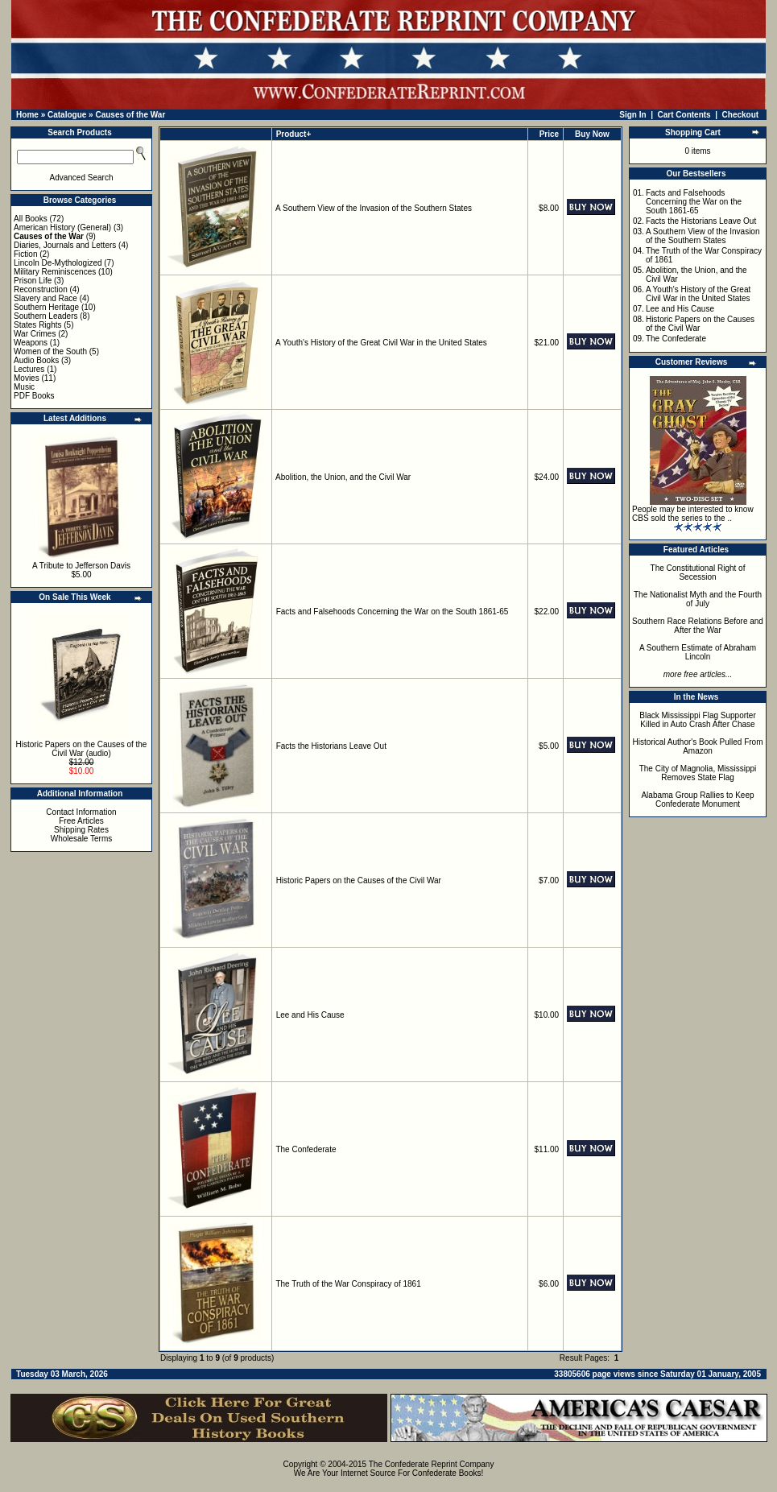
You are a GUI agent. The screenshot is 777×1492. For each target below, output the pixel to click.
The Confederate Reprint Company (431, 1464)
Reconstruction (41, 289)
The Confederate (305, 1149)
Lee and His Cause (310, 1015)
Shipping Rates (81, 829)
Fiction (25, 254)
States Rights (37, 324)
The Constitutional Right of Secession (698, 572)
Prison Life (33, 280)
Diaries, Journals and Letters (65, 245)
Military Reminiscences (55, 271)
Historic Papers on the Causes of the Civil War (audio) (81, 749)
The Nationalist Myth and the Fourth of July (698, 599)
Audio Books (36, 360)
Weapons (31, 342)
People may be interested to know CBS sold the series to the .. (693, 514)
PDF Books (34, 395)
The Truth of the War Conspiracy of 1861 (347, 1283)
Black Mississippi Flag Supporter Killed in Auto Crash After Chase (697, 720)
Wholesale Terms (82, 838)
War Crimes (35, 333)
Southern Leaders (46, 316)
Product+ (294, 134)
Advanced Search (82, 177)
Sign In (632, 114)
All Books (31, 218)
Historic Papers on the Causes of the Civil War (358, 880)
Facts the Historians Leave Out (331, 746)
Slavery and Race (45, 298)
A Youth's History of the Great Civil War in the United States (381, 342)
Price (549, 134)
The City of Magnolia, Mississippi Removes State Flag (698, 773)
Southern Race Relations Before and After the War (697, 625)
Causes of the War (130, 114)
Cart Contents (684, 114)
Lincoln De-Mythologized (58, 262)
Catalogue (67, 114)
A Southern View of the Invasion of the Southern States (373, 208)
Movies (26, 378)
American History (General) (62, 227)
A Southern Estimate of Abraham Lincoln (697, 652)
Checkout (740, 114)
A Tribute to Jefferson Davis (81, 565)
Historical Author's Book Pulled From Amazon (698, 746)
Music (24, 386)
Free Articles (81, 820)
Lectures (29, 369)
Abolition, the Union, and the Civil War (343, 477)
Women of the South (50, 351)
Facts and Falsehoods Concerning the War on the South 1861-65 (392, 611)
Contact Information (81, 812)
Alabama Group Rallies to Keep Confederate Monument (697, 799)
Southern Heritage (46, 307)
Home (27, 114)
